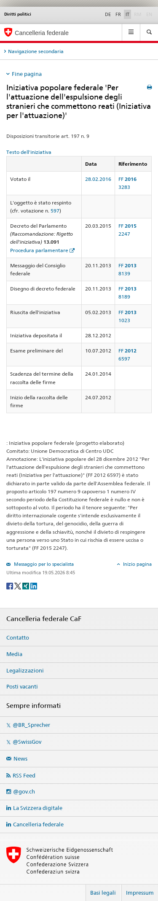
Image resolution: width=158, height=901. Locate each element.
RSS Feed (24, 775)
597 (55, 210)
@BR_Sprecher (31, 724)
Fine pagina (27, 73)
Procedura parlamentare (39, 250)
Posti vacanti (22, 686)
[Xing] (26, 585)
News (20, 758)
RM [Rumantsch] (138, 14)
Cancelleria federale (38, 824)
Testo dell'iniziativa (28, 152)
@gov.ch (24, 791)
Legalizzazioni (25, 670)
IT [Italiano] (127, 14)
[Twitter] (18, 585)
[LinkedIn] (33, 585)
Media (14, 654)
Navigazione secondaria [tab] (36, 51)
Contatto (17, 637)
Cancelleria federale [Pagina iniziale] (42, 33)
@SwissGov (27, 741)
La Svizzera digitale (37, 807)
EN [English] (149, 14)
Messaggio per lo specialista (43, 564)
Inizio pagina (137, 564)
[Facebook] (10, 585)
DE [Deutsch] (108, 14)
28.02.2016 (98, 179)
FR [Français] (118, 14)
